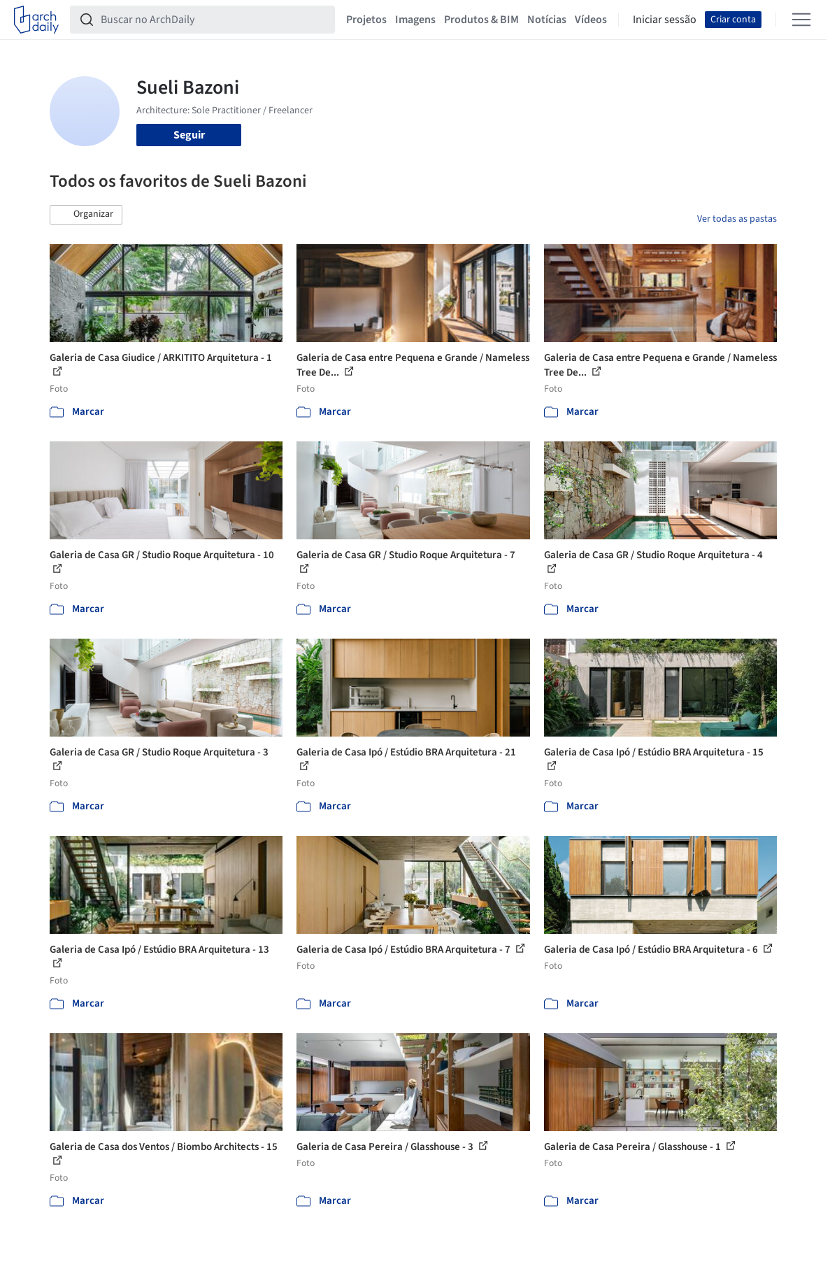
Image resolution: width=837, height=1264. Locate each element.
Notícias (546, 19)
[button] (86, 215)
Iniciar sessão (664, 19)
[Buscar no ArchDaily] (214, 19)
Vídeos (591, 19)
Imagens (415, 19)
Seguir (189, 135)
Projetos (366, 19)
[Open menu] (801, 19)
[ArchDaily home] (36, 20)
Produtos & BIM (481, 19)
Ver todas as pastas (737, 219)
